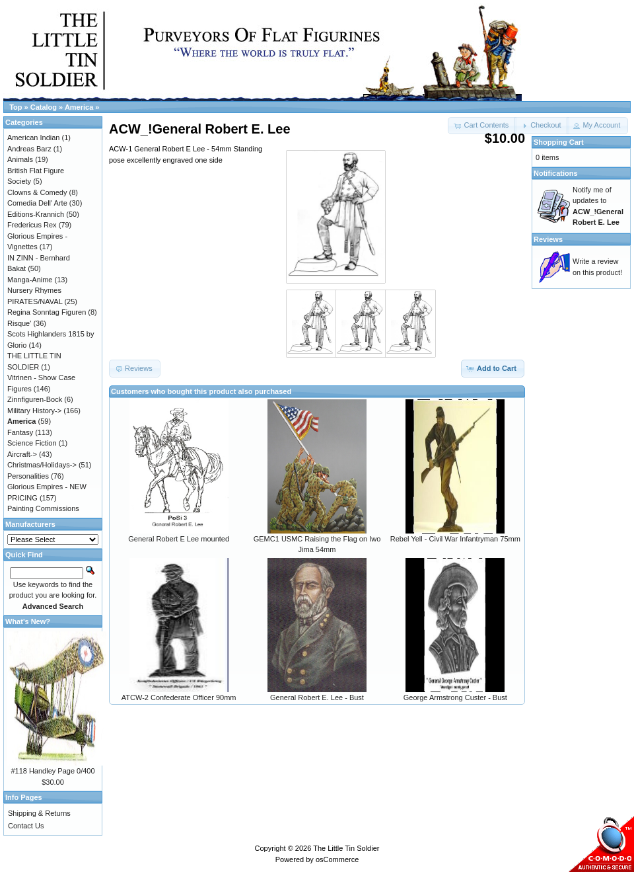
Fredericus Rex (32, 225)
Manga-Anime (29, 280)
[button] (541, 125)
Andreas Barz (29, 149)
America (79, 107)
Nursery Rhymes (34, 290)
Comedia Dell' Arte (37, 203)
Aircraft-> (22, 454)
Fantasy (20, 432)
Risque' (19, 323)
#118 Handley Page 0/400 (52, 771)
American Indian (33, 137)
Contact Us (26, 826)
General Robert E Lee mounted (178, 539)
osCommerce (337, 859)
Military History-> (34, 411)
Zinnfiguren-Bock (34, 399)
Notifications (556, 173)
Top (15, 107)
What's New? (27, 621)
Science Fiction (32, 443)
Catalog (43, 107)
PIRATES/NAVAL (34, 301)
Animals (20, 159)
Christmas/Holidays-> (42, 465)
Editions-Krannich (35, 214)
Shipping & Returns (39, 813)
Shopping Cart (559, 142)
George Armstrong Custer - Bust (455, 697)
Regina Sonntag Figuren (46, 312)
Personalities (28, 476)
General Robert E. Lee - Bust (317, 697)
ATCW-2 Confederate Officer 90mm (179, 697)
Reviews (548, 239)
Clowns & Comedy (37, 192)
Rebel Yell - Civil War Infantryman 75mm (455, 539)
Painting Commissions (43, 508)
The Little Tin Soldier (346, 848)
